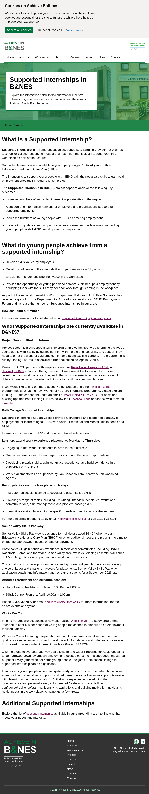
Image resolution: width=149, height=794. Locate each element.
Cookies (71, 778)
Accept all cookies (19, 30)
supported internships (41, 713)
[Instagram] (136, 741)
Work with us (42, 57)
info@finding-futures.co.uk (82, 395)
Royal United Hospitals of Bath (92, 367)
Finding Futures (101, 386)
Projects (60, 57)
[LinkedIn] (143, 741)
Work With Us (75, 750)
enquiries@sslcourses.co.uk (64, 602)
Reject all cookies (50, 30)
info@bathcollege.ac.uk (73, 518)
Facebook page (81, 399)
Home (10, 57)
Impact (89, 57)
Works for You (80, 620)
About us (24, 57)
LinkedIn (8, 403)
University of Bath (14, 371)
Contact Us (117, 57)
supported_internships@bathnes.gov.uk (89, 318)
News (102, 57)
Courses (75, 57)
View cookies (75, 30)
